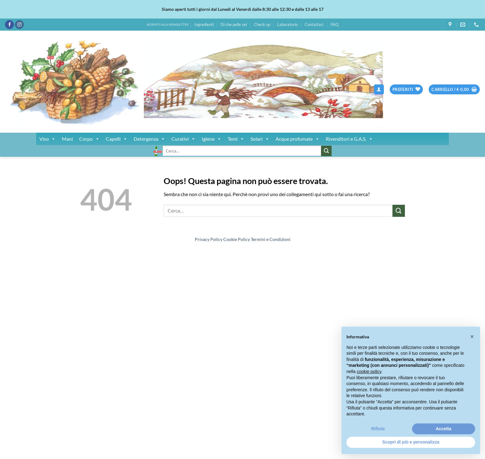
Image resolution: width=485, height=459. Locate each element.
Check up (262, 24)
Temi (236, 139)
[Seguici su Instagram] (19, 24)
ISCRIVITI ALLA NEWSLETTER (167, 24)
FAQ (334, 24)
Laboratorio (287, 24)
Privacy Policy (208, 239)
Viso (47, 139)
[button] (379, 89)
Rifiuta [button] (378, 428)
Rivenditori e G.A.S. (349, 139)
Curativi (183, 139)
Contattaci (314, 24)
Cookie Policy (236, 239)
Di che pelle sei (234, 24)
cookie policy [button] (369, 371)
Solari (260, 139)
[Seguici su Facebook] (9, 24)
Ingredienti (204, 24)
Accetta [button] (444, 428)
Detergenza (149, 139)
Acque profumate (298, 139)
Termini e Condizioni (270, 239)
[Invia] (326, 151)
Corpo (89, 139)
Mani (67, 139)
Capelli (116, 139)
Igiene (211, 139)
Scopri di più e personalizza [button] (410, 442)
